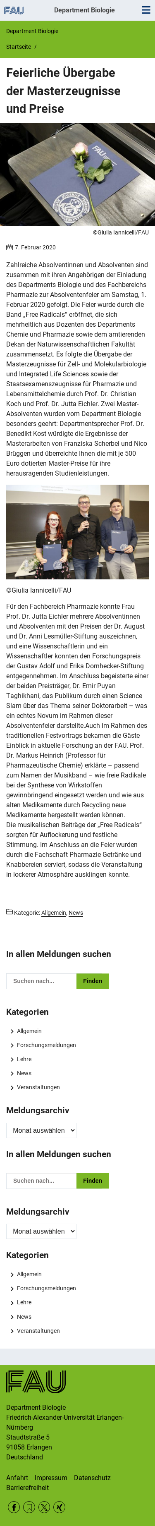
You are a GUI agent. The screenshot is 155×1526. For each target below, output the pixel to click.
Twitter (44, 1507)
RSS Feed (29, 1507)
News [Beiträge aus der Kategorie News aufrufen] (76, 912)
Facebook (14, 1507)
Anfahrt (17, 1478)
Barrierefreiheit (27, 1488)
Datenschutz (92, 1478)
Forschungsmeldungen (46, 1045)
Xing (59, 1507)
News (24, 1073)
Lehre (24, 1059)
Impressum (51, 1478)
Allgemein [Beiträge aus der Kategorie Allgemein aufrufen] (53, 912)
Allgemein (29, 1031)
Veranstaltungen (38, 1087)
